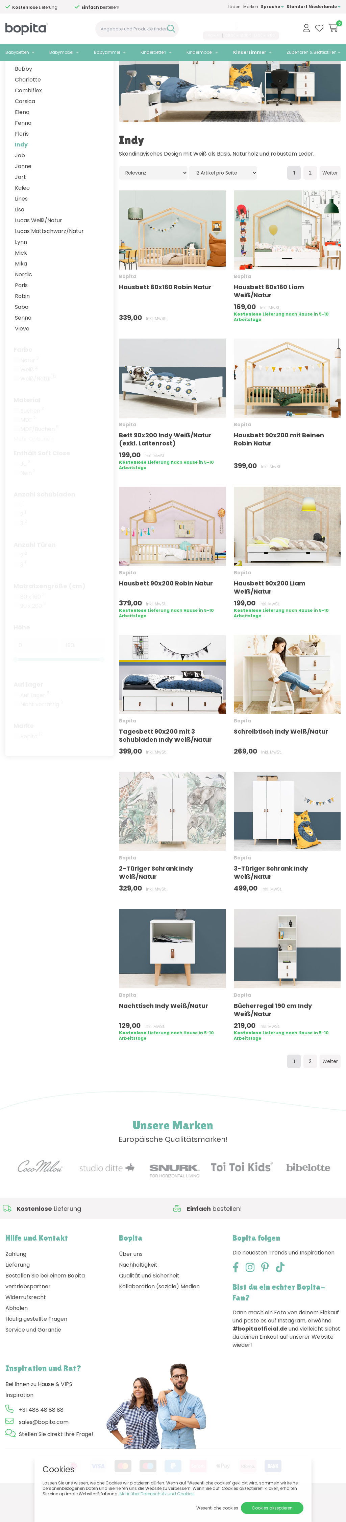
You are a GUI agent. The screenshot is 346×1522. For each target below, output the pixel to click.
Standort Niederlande (314, 6)
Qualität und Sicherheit (149, 1304)
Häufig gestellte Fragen (36, 1347)
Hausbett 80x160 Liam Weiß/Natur (269, 319)
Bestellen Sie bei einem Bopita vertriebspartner (45, 1309)
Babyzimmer (107, 52)
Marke (24, 754)
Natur (29, 388)
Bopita (31, 764)
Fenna (23, 151)
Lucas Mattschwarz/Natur (49, 259)
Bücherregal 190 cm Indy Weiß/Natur (273, 1038)
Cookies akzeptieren (272, 1508)
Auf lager (28, 712)
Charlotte (28, 108)
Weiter (330, 201)
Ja (25, 492)
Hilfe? (30, 7)
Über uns (131, 1282)
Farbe (23, 377)
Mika (21, 292)
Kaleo (22, 216)
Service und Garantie (33, 1358)
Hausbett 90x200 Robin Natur (166, 611)
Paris (21, 313)
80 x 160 (32, 625)
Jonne (23, 194)
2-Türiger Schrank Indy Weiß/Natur (156, 900)
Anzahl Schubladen (44, 522)
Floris (22, 162)
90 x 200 (33, 634)
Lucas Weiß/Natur (38, 248)
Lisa (19, 237)
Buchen (32, 439)
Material (27, 428)
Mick (21, 281)
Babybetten (17, 52)
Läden (234, 6)
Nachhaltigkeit (138, 1293)
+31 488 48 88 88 (217, 24)
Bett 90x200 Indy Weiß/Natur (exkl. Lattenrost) (165, 467)
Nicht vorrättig (41, 732)
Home (12, 69)
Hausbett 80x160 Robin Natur (165, 315)
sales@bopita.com (259, 24)
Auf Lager (34, 723)
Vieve (22, 357)
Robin (22, 324)
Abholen (16, 1336)
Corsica (25, 129)
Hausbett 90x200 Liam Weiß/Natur (269, 615)
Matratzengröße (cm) (49, 614)
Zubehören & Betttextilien (312, 52)
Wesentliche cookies (217, 1508)
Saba (21, 335)
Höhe (22, 655)
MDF (28, 448)
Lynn (21, 270)
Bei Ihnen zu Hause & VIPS (38, 1412)
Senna (23, 346)
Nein (27, 501)
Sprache (272, 6)
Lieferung (17, 1293)
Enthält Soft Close (42, 481)
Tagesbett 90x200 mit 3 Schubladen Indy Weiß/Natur (165, 763)
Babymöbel (61, 52)
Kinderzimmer (249, 52)
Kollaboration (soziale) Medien (159, 1314)
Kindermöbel (200, 52)
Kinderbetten (153, 52)
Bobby (23, 97)
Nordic (23, 302)
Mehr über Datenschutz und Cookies (157, 1494)
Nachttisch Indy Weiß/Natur (163, 1034)
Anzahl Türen (35, 573)
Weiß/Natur (38, 406)
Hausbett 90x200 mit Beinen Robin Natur (279, 467)
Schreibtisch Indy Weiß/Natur (281, 759)
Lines (21, 227)
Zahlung (15, 1282)
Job (20, 183)
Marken (250, 6)
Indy (21, 173)
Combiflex (28, 118)
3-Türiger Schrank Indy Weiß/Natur (271, 900)
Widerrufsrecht (25, 1325)
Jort (20, 205)
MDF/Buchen (39, 457)
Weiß (29, 397)
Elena (22, 140)
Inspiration (19, 1423)
